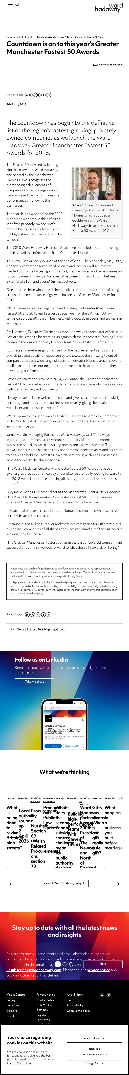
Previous (10, 884)
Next (118, 884)
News (20, 630)
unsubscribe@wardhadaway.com (33, 970)
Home (9, 37)
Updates (22, 798)
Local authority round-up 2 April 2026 (96, 810)
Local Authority (89, 798)
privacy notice (98, 970)
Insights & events (24, 37)
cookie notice (17, 975)
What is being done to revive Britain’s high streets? (27, 813)
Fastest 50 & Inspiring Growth (46, 630)
